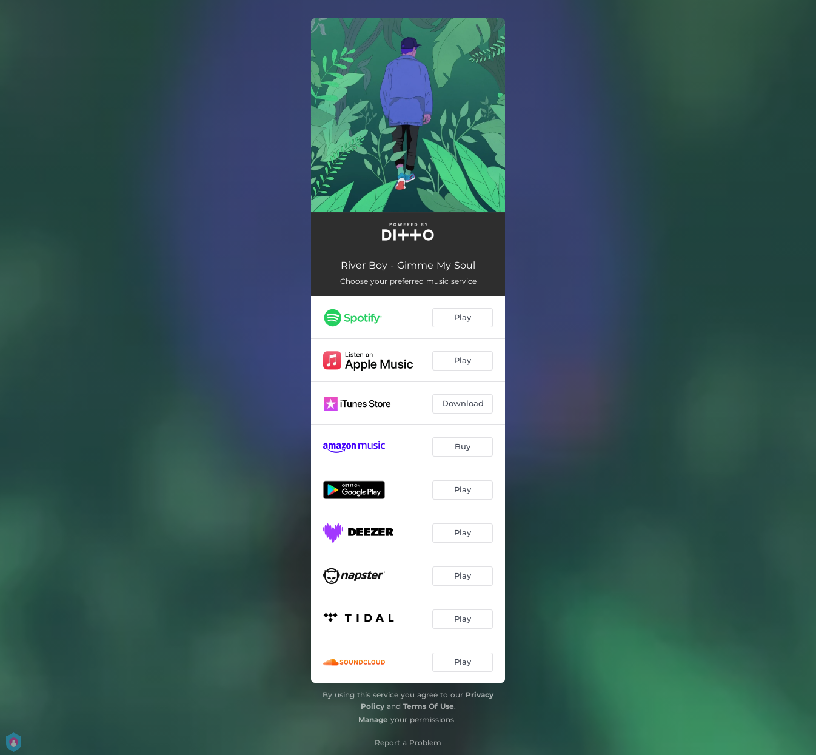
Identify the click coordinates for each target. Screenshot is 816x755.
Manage (373, 719)
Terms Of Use (428, 706)
